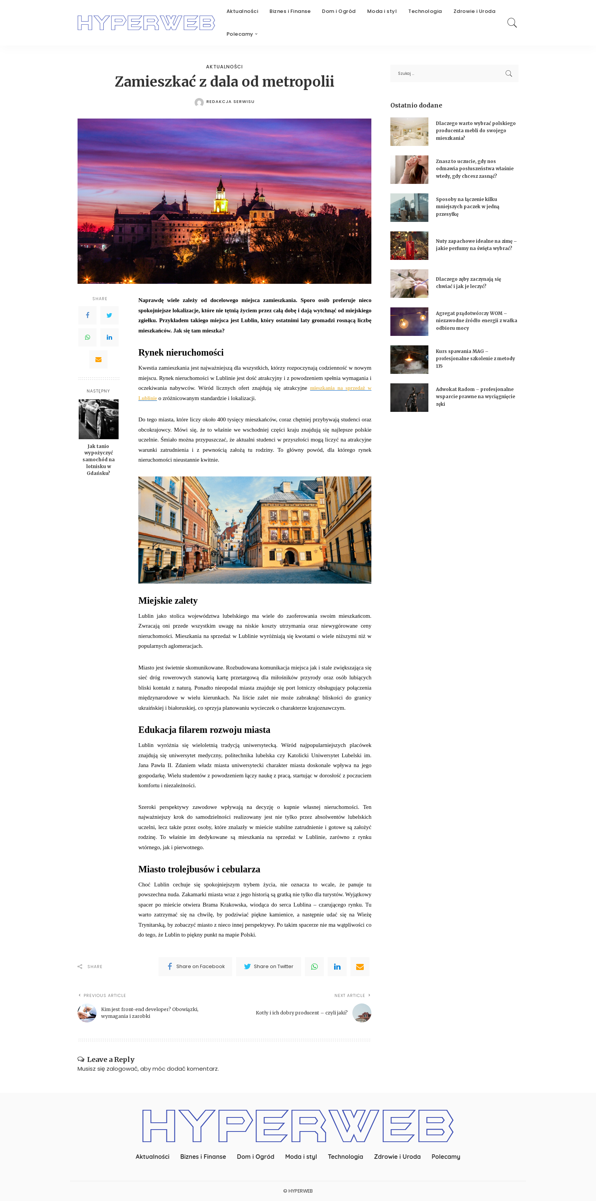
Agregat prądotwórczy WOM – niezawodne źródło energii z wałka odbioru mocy (476, 323)
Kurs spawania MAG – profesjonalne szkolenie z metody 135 (469, 361)
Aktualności (224, 67)
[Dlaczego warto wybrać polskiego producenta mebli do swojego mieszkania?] (409, 131)
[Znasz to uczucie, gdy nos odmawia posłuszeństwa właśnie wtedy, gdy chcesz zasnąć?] (409, 171)
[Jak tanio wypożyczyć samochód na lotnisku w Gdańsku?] (99, 419)
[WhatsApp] (87, 338)
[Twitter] (109, 316)
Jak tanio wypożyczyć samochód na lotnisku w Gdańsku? (98, 459)
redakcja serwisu (230, 102)
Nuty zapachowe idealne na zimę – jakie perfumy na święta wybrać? (476, 247)
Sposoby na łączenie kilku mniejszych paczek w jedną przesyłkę (471, 209)
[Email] (98, 360)
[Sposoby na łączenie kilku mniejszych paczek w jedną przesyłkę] (409, 211)
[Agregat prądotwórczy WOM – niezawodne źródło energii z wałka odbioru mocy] (409, 325)
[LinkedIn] (109, 338)
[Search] (512, 23)
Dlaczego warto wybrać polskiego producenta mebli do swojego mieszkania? (473, 130)
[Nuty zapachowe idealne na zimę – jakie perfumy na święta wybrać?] (409, 249)
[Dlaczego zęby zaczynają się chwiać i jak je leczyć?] (409, 287)
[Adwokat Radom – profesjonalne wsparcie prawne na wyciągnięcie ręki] (409, 401)
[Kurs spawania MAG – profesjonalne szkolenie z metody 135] (409, 363)
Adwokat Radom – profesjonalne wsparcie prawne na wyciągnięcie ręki (473, 399)
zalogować (122, 1069)
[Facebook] (87, 316)
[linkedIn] (337, 966)
